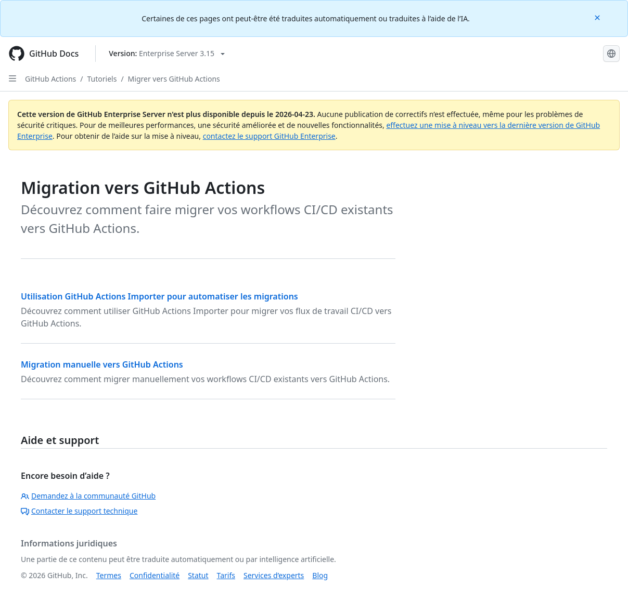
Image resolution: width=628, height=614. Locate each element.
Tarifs (226, 575)
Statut (198, 575)
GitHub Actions (50, 79)
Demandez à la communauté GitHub (88, 496)
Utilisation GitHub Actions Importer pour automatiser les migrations (159, 296)
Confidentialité (155, 575)
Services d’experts (273, 575)
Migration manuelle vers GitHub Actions (102, 364)
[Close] (598, 17)
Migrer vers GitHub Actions (174, 79)
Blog (320, 575)
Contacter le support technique (79, 511)
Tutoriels (102, 79)
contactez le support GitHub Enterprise (269, 136)
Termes (108, 575)
